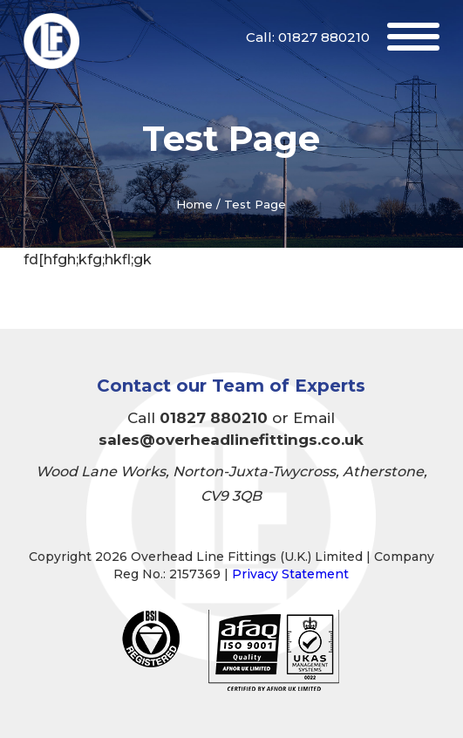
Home (194, 204)
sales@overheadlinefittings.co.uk (231, 439)
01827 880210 (324, 37)
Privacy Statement (290, 574)
